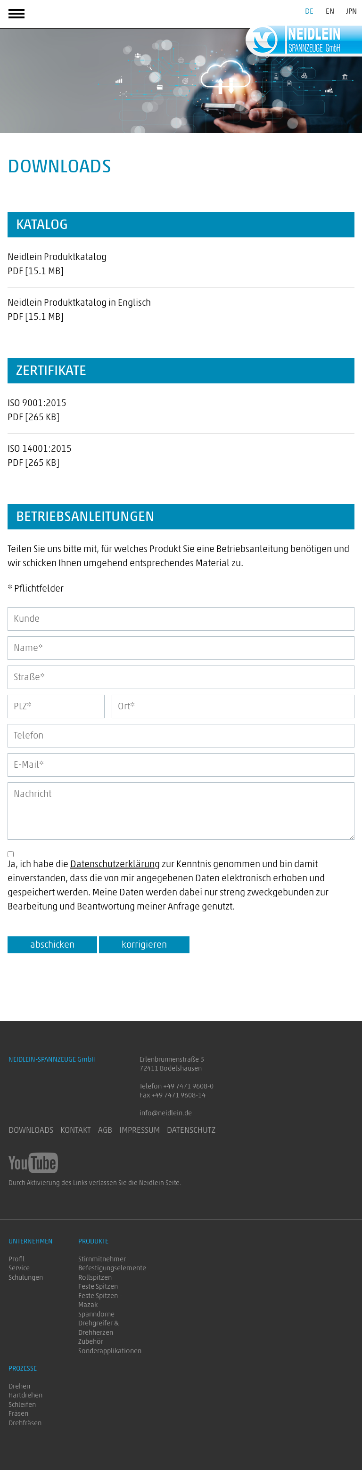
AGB (105, 1130)
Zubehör (90, 1341)
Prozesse (22, 1368)
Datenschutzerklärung (115, 864)
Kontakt (75, 1130)
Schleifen (22, 1404)
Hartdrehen (25, 1395)
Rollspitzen (95, 1277)
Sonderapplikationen (109, 1351)
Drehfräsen (24, 1423)
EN (330, 11)
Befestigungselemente (112, 1268)
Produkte (93, 1241)
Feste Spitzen (98, 1286)
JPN (351, 11)
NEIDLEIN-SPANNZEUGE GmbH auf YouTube (33, 1163)
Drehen (19, 1386)
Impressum (139, 1130)
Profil (16, 1259)
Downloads (30, 1130)
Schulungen (25, 1277)
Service (19, 1268)
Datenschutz (191, 1130)
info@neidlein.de (166, 1113)
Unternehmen (30, 1241)
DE (309, 11)
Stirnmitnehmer (102, 1259)
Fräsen (18, 1413)
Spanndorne (96, 1314)
